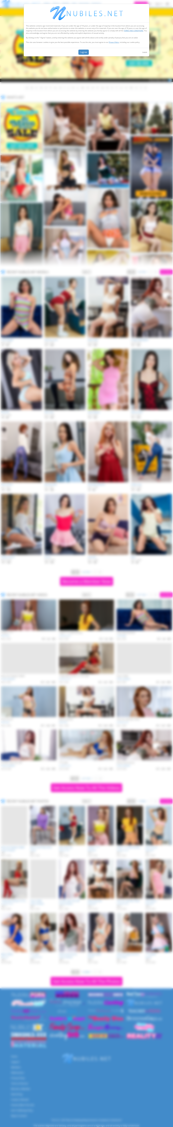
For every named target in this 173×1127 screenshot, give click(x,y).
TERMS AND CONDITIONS (133, 31)
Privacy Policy (114, 42)
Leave (144, 52)
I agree (83, 52)
